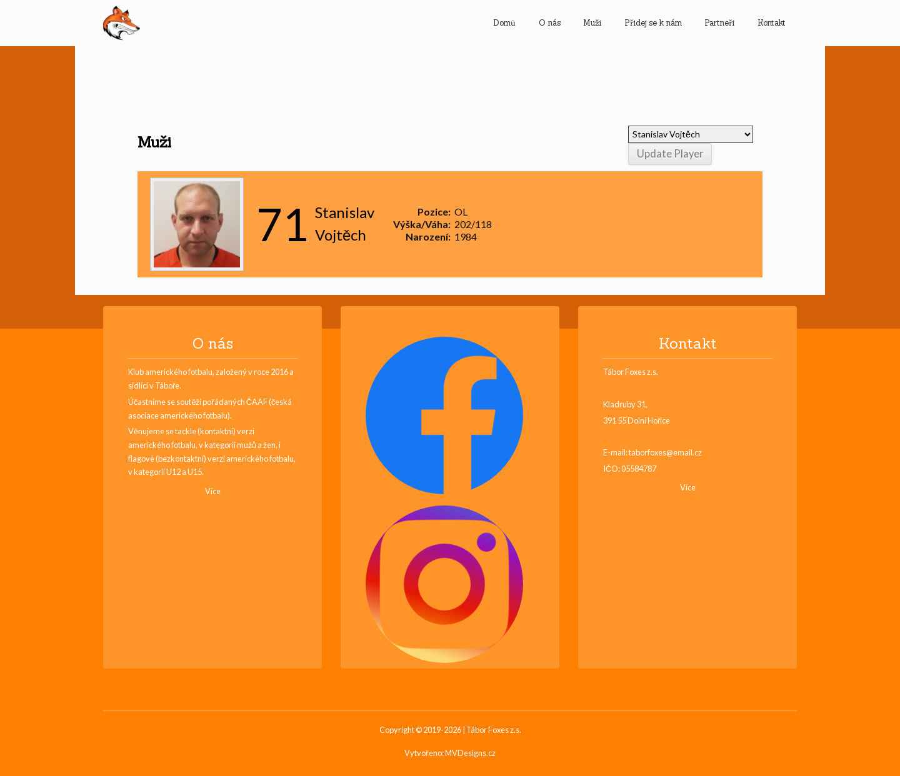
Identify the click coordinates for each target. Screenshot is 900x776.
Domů (504, 22)
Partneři (719, 22)
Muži (592, 22)
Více (213, 492)
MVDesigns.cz (470, 754)
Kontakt (772, 22)
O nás (550, 22)
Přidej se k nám (653, 22)
